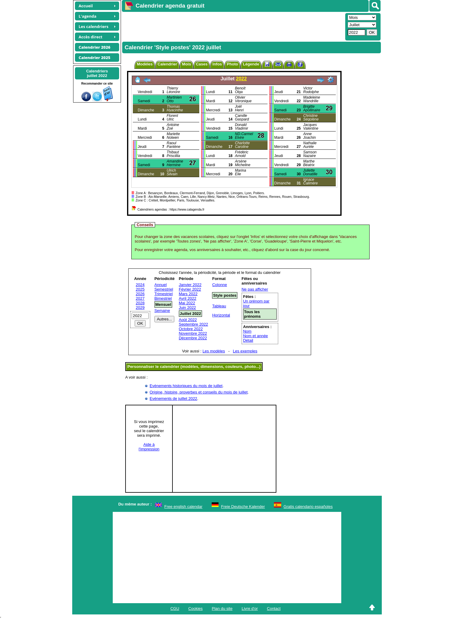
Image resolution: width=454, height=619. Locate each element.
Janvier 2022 (190, 284)
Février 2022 (190, 289)
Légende (251, 64)
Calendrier (167, 64)
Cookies (195, 608)
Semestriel (163, 289)
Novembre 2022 (193, 333)
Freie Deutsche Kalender (243, 506)
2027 (140, 298)
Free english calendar (183, 506)
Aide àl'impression (149, 446)
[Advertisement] (233, 26)
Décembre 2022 (193, 338)
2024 (140, 284)
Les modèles (214, 351)
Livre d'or (250, 608)
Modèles (145, 64)
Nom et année (255, 336)
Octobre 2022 (191, 329)
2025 (140, 289)
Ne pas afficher (255, 289)
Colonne (219, 284)
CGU (174, 608)
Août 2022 (188, 319)
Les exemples (245, 351)
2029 (140, 307)
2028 (140, 303)
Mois (186, 64)
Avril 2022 (188, 298)
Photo (232, 64)
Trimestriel (163, 294)
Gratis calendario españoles (308, 506)
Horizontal (221, 315)
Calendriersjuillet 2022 (97, 73)
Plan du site (222, 608)
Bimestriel (163, 298)
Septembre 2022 (193, 324)
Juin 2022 (187, 307)
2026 (140, 294)
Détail (248, 340)
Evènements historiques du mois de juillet (186, 385)
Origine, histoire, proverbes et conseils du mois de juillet (199, 392)
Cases (201, 64)
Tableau (219, 306)
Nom (247, 331)
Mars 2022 (188, 294)
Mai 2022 (187, 303)
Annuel (160, 284)
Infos (217, 64)
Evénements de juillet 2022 (173, 398)
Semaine (162, 310)
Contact (274, 608)
